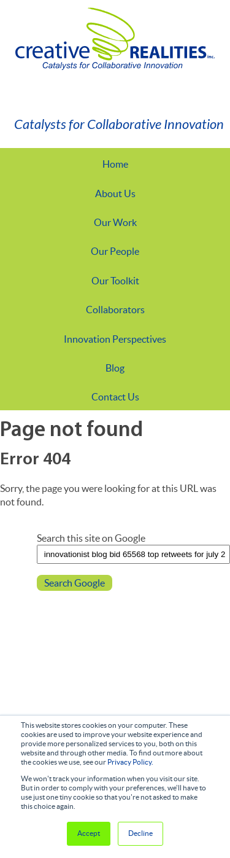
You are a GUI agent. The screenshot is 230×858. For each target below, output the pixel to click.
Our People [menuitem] (115, 251)
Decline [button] (140, 833)
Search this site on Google (91, 538)
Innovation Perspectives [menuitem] (115, 339)
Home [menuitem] (115, 164)
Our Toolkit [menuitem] (115, 280)
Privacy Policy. (130, 762)
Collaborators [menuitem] (115, 309)
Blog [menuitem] (115, 367)
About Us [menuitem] (115, 193)
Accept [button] (88, 833)
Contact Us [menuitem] (115, 396)
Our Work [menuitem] (115, 222)
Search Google (74, 582)
